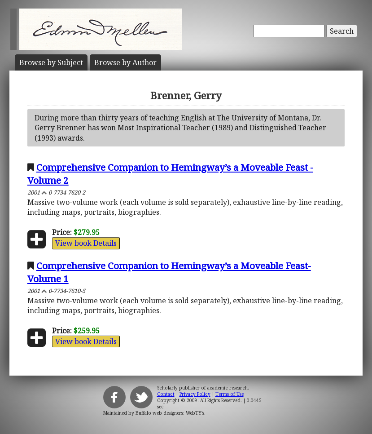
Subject (51, 62)
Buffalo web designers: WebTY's (170, 413)
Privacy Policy (194, 394)
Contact (166, 394)
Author (125, 62)
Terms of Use (229, 394)
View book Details (86, 243)
